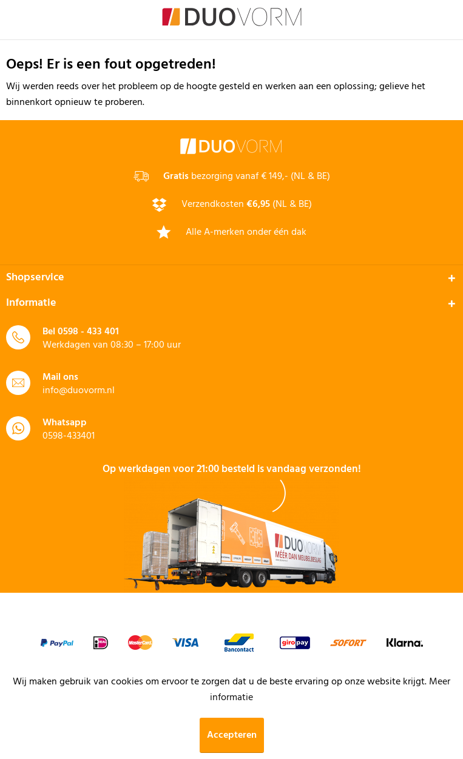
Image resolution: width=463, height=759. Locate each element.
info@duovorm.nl (78, 391)
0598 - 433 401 (88, 332)
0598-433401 (68, 436)
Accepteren (232, 735)
